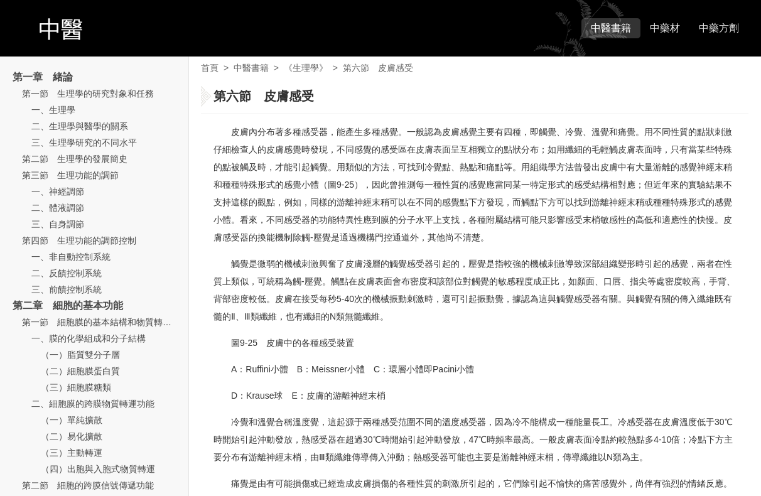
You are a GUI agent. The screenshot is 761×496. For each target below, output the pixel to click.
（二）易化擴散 (71, 436)
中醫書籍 (611, 28)
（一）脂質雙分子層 (80, 355)
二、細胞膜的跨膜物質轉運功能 (92, 404)
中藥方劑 (719, 28)
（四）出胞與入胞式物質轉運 (98, 469)
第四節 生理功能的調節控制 (79, 240)
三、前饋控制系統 (66, 289)
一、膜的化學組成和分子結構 (88, 338)
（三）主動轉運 (71, 453)
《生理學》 (306, 68)
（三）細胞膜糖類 (76, 387)
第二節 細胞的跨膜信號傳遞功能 (88, 485)
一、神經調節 (57, 191)
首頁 (210, 68)
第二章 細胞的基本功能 (68, 305)
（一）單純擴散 (71, 420)
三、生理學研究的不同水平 (84, 142)
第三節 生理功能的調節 (70, 175)
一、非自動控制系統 (71, 257)
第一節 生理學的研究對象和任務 (88, 94)
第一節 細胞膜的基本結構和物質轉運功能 (105, 322)
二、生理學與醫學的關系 (79, 126)
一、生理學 (53, 110)
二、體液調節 (57, 208)
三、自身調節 (57, 224)
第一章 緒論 (43, 77)
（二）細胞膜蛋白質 (80, 371)
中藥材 (665, 28)
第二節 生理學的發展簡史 (74, 159)
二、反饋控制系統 (66, 273)
